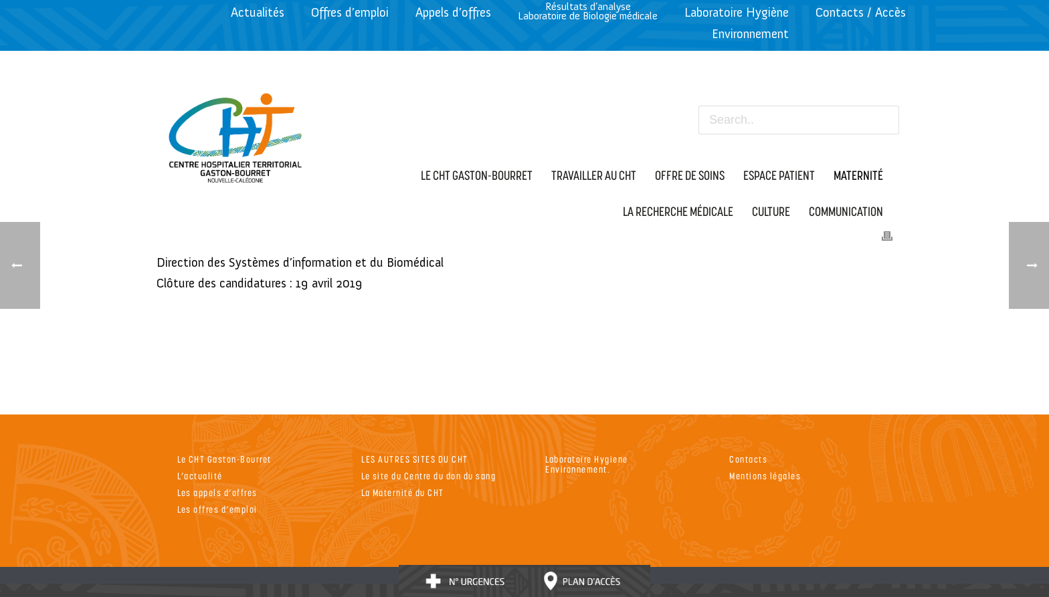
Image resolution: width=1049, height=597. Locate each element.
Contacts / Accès (861, 12)
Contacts (748, 459)
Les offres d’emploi (217, 509)
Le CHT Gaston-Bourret (224, 459)
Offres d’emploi (350, 12)
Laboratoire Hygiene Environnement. (586, 464)
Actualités (257, 12)
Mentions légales (765, 475)
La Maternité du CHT (402, 492)
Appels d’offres (453, 12)
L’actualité (200, 475)
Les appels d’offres (217, 492)
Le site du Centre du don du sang (428, 475)
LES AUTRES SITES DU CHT (414, 459)
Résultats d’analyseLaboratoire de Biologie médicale (588, 11)
